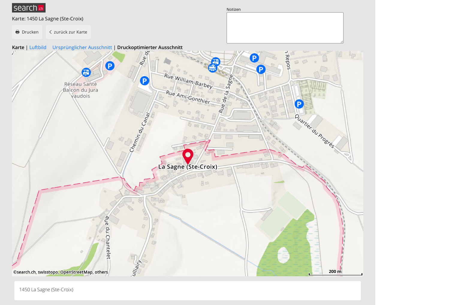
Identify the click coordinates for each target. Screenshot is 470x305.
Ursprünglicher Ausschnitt (82, 47)
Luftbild (37, 47)
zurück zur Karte (70, 32)
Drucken (30, 32)
